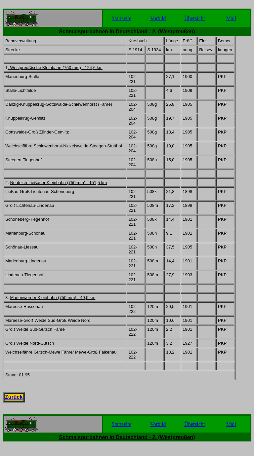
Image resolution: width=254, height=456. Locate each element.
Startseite (121, 18)
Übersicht (194, 18)
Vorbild (158, 18)
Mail (231, 18)
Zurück (13, 397)
